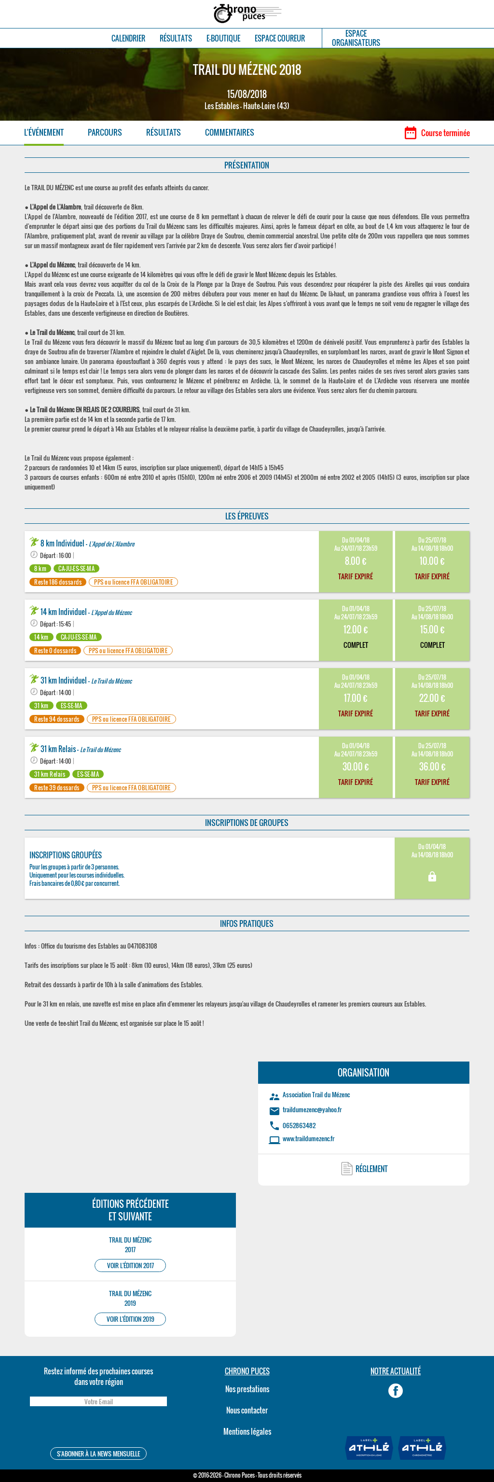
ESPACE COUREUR (280, 38)
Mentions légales (247, 1431)
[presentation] (98, 1428)
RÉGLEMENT (372, 1168)
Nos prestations (247, 1389)
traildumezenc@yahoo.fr (312, 1109)
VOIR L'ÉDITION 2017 (130, 1265)
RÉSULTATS (176, 38)
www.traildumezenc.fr (308, 1138)
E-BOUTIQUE (223, 38)
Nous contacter (247, 1410)
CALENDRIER (128, 38)
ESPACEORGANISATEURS (356, 38)
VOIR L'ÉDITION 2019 (130, 1319)
